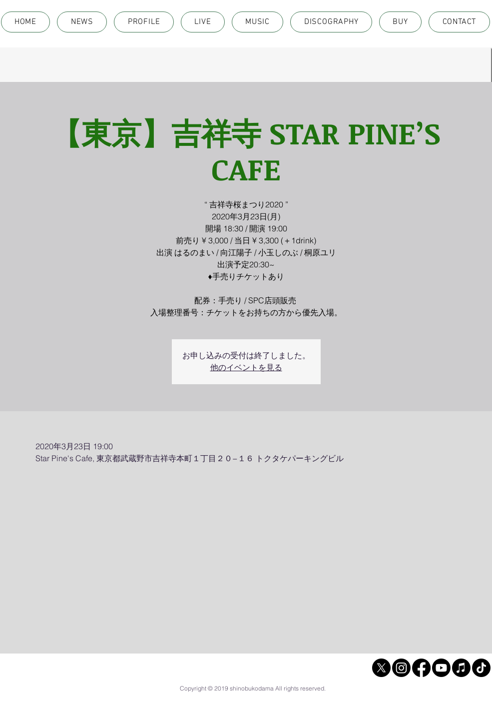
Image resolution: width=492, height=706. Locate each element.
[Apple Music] (461, 668)
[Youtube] (441, 668)
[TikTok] (481, 668)
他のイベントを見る (246, 367)
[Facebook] (421, 668)
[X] (381, 668)
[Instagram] (401, 668)
